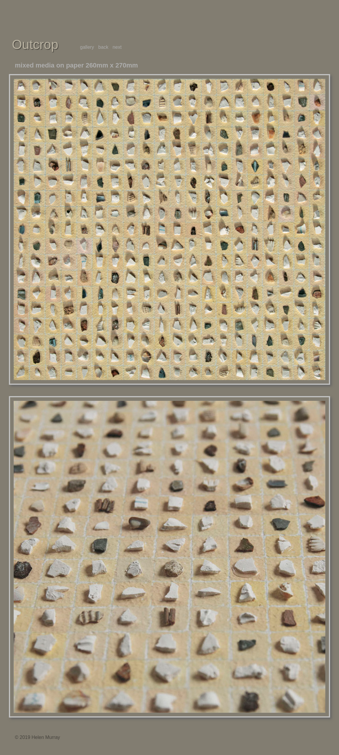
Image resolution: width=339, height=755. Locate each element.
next (117, 47)
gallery (87, 47)
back (103, 47)
